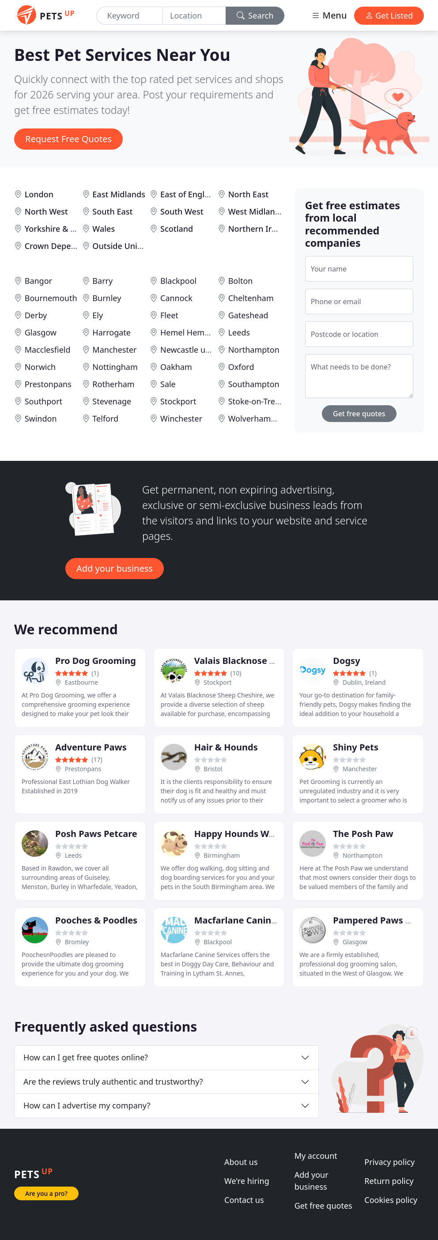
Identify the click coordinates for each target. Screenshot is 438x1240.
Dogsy (346, 661)
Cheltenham (251, 298)
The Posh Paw (363, 834)
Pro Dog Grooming (95, 661)
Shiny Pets (355, 747)
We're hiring (246, 1181)
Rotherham (113, 384)
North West (46, 211)
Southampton (253, 384)
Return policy (388, 1181)
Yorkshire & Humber (63, 228)
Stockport (178, 401)
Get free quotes (359, 413)
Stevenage (111, 401)
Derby (36, 315)
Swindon (41, 418)
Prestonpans (48, 384)
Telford (105, 418)
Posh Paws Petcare (96, 834)
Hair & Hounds (226, 747)
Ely (97, 315)
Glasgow (41, 332)
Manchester (114, 349)
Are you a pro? (46, 1193)
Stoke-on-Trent (255, 401)
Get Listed (389, 15)
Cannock (176, 298)
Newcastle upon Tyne (200, 349)
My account (316, 1155)
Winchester (181, 418)
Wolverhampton (258, 418)
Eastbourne (81, 682)
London (39, 194)
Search (255, 15)
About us (241, 1162)
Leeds (239, 332)
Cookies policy (390, 1200)
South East (112, 211)
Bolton (240, 280)
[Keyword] (129, 16)
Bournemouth (51, 298)
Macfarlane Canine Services (254, 920)
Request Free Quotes (68, 139)
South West (182, 211)
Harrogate (111, 332)
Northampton (253, 349)
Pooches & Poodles (96, 920)
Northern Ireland (260, 228)
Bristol (213, 769)
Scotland (176, 228)
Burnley (106, 298)
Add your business (114, 568)
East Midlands (118, 194)
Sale (168, 384)
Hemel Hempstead (195, 332)
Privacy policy (389, 1162)
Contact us (244, 1200)
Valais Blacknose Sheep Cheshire (265, 661)
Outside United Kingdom (139, 246)
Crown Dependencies (65, 246)
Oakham (176, 367)
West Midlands (256, 211)
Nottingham (114, 367)
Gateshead (248, 315)
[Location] (194, 16)
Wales (103, 228)
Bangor (38, 280)
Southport (43, 401)
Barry (102, 280)
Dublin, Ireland (364, 682)
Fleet (169, 315)
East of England (189, 194)
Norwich (40, 367)
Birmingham (222, 855)
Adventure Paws (91, 747)
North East (248, 194)
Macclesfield (48, 349)
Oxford (241, 367)
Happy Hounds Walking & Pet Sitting (274, 834)
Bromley (77, 942)
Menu (329, 15)
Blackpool (178, 280)
